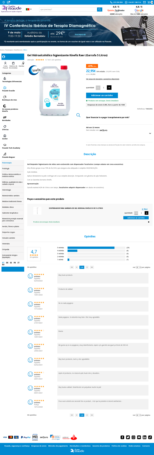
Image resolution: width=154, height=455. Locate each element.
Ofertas (13, 127)
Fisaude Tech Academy (13, 146)
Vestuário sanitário (13, 238)
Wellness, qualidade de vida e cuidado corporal (13, 183)
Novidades (13, 118)
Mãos (25, 50)
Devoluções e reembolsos (80, 446)
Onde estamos (134, 446)
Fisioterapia (9, 50)
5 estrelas (60, 247)
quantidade (90, 88)
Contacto (146, 446)
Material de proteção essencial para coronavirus (13, 220)
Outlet (13, 137)
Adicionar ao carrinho (102, 95)
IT (18, 263)
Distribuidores (23, 66)
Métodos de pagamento (58, 446)
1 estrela (60, 259)
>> (92, 267)
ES (11, 263)
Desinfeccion (18, 50)
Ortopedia (13, 249)
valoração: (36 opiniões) (44, 60)
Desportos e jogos (13, 232)
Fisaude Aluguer (13, 155)
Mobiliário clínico (13, 207)
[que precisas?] (70, 9)
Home (2, 50)
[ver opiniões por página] (138, 267)
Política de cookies (119, 446)
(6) (128, 250)
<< (72, 267)
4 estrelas (60, 250)
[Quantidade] (104, 87)
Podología (13, 168)
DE (7, 263)
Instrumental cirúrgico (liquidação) (13, 256)
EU (3, 264)
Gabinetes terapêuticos (13, 213)
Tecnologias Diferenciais (13, 79)
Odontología (13, 190)
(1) (128, 259)
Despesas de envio (38, 446)
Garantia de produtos (101, 446)
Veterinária (13, 244)
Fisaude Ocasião (13, 89)
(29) (128, 247)
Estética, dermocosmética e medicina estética (13, 175)
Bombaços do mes (13, 98)
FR (15, 263)
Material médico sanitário (13, 196)
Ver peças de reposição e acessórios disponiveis (102, 79)
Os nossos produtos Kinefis (13, 108)
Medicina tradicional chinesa (13, 201)
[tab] (5, 65)
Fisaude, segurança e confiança (17, 446)
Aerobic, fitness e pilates (13, 226)
